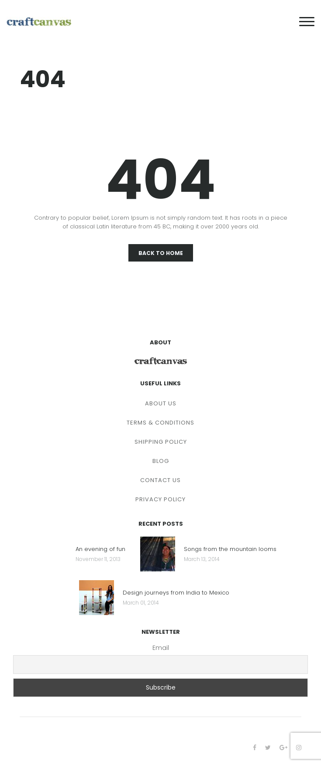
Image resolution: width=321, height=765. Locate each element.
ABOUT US (160, 403)
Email (160, 648)
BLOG (160, 461)
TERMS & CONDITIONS (160, 422)
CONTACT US (160, 480)
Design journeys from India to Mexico (176, 593)
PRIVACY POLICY (160, 499)
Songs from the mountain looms (230, 549)
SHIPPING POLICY (161, 442)
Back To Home (160, 253)
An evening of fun (100, 549)
